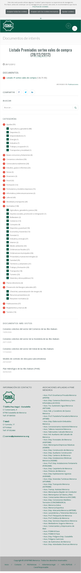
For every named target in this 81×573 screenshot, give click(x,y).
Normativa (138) (12, 207)
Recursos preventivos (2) (20, 296)
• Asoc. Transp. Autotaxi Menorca (56, 491)
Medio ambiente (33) (18, 247)
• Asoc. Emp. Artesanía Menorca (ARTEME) (59, 512)
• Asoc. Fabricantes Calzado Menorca (58, 433)
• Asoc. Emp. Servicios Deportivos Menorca (60, 522)
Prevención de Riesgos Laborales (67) (21, 289)
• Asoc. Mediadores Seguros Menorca (58, 525)
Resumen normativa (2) (19, 300)
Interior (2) (14, 243)
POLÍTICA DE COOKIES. (40, 7)
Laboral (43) (11, 198)
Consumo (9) (15, 225)
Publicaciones (73, 84)
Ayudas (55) (11, 124)
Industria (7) (14, 143)
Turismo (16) (11, 314)
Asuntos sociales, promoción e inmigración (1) (28, 214)
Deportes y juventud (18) (20, 229)
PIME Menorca (34, 562)
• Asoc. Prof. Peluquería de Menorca (57, 517)
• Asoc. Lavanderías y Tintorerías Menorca (60, 514)
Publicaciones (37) (13, 305)
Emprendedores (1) (18, 136)
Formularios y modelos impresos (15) (21, 189)
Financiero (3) (11, 177)
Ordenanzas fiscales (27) (20, 250)
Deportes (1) (15, 132)
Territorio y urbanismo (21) (20, 265)
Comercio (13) (15, 222)
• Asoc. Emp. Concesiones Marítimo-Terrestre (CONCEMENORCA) (57, 503)
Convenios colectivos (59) (16, 159)
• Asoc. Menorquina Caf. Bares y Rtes (58, 496)
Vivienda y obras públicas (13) (22, 279)
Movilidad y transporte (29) (17, 202)
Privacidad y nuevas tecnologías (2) (24, 258)
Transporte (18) (16, 272)
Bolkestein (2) (15, 218)
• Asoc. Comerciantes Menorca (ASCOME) (59, 499)
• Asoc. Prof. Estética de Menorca (56, 520)
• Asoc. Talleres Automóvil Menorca (57, 431)
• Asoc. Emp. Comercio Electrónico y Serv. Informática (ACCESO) (59, 403)
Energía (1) (14, 139)
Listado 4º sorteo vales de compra (21, 77)
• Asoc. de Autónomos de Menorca (57, 543)
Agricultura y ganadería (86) (21, 129)
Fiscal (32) (10, 181)
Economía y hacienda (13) (20, 232)
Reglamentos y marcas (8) (16, 309)
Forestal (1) (14, 236)
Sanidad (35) (15, 261)
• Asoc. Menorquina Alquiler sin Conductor (60, 493)
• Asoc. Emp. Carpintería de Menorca (57, 470)
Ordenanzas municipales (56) (21, 254)
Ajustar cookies (68, 11)
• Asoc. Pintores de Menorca (54, 473)
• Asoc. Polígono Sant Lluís (53, 541)
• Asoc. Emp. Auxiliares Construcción (57, 454)
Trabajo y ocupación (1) (19, 147)
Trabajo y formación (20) (19, 269)
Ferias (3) (10, 172)
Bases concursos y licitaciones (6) (19, 155)
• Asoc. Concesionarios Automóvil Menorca (60, 428)
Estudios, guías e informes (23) (18, 168)
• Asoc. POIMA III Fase (51, 533)
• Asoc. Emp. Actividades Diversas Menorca (60, 546)
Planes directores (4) (14, 284)
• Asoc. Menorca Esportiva (53, 509)
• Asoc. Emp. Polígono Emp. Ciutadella (58, 538)
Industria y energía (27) (19, 240)
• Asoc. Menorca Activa (52, 507)
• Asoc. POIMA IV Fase (51, 535)
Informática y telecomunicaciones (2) (20, 194)
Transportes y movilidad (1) (21, 150)
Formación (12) (12, 185)
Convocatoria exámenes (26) (17, 164)
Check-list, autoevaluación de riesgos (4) (26, 293)
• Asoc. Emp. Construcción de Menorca (58, 452)
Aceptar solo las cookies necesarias (44, 11)
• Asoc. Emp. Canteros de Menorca (56, 457)
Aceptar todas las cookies (17, 11)
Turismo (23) (15, 276)
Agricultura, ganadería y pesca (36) (23, 211)
